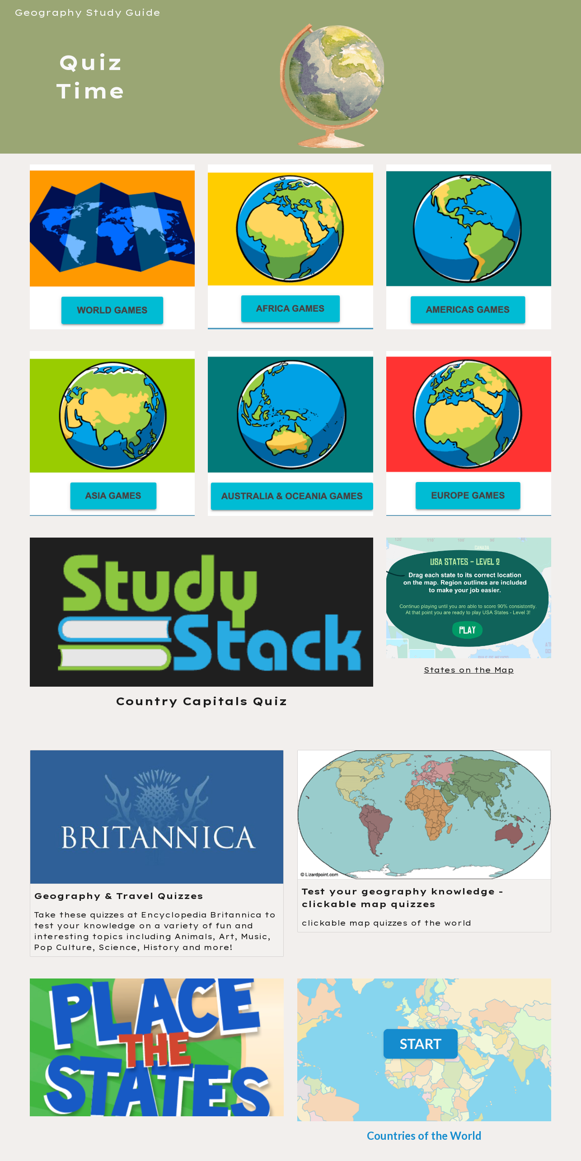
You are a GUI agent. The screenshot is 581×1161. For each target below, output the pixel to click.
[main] (89, 76)
